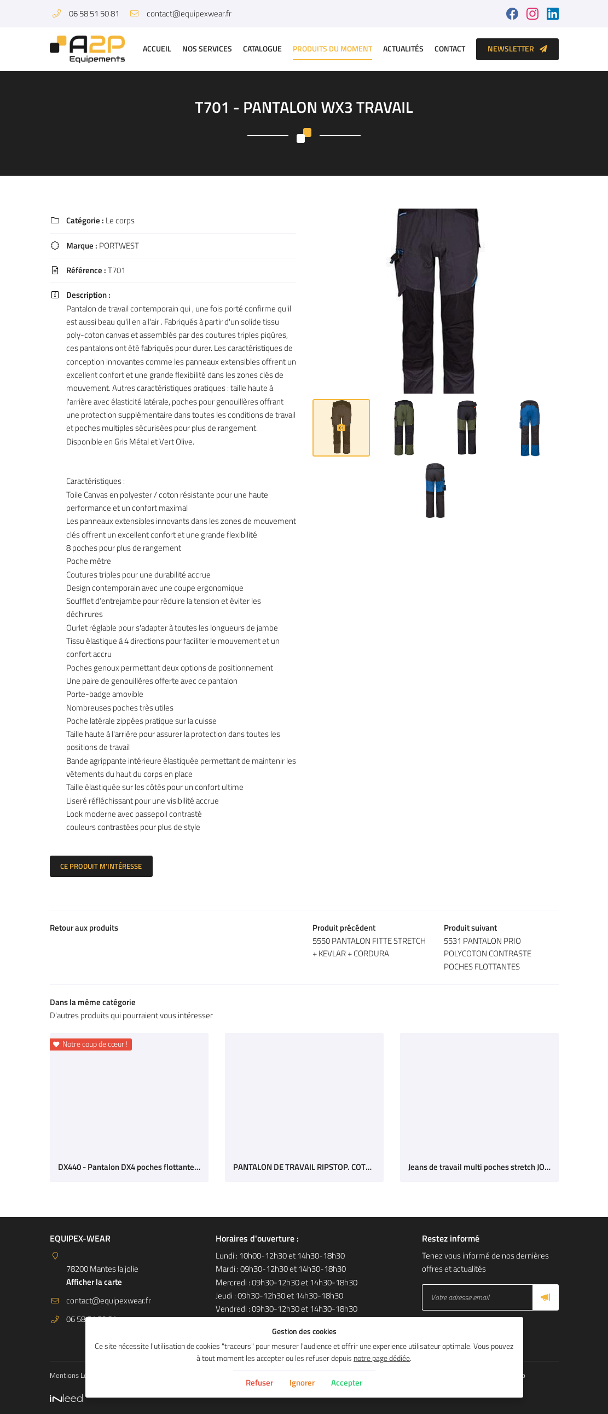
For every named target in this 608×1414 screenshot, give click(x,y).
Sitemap (527, 1375)
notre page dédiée (382, 1358)
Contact (450, 48)
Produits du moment (332, 48)
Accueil (157, 48)
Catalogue (262, 48)
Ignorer (302, 1382)
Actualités (403, 48)
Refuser (259, 1382)
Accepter (346, 1382)
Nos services (207, 48)
